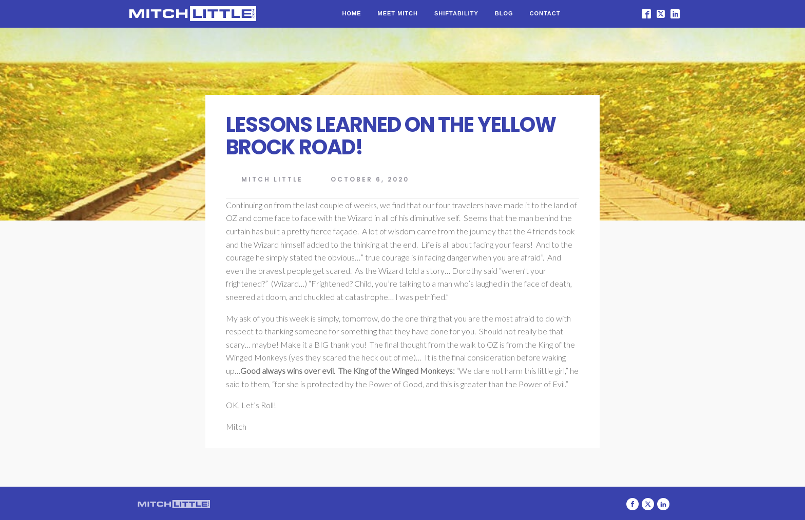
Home (351, 13)
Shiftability (456, 13)
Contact (545, 13)
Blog (504, 13)
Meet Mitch (398, 13)
